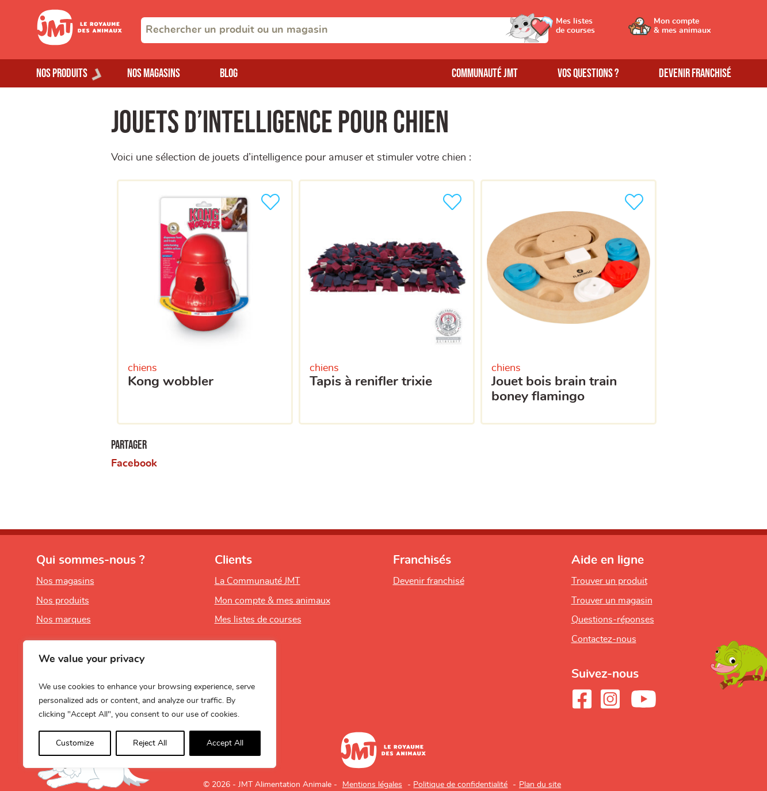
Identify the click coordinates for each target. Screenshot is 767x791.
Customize (75, 743)
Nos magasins (153, 73)
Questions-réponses (612, 619)
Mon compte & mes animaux (272, 600)
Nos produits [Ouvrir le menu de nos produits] (61, 73)
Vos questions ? (588, 73)
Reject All (150, 743)
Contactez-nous (603, 639)
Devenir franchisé (695, 73)
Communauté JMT (485, 73)
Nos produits (62, 600)
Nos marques (63, 619)
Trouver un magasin (611, 600)
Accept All (225, 743)
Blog (229, 73)
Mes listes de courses (258, 619)
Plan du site (540, 785)
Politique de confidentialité (460, 785)
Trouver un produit (609, 581)
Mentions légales (372, 785)
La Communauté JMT (257, 581)
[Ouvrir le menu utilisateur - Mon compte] (692, 30)
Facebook (134, 463)
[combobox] (344, 30)
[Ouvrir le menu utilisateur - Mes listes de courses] (605, 30)
